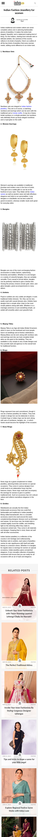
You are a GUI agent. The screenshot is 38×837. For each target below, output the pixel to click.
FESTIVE (33, 607)
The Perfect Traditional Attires (19, 665)
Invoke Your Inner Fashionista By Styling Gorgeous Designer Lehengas (19, 710)
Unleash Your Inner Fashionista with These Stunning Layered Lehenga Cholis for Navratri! (19, 613)
